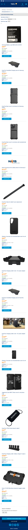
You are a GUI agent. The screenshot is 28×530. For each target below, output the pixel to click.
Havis (5, 175)
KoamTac (6, 52)
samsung (11, 11)
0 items (22, 5)
